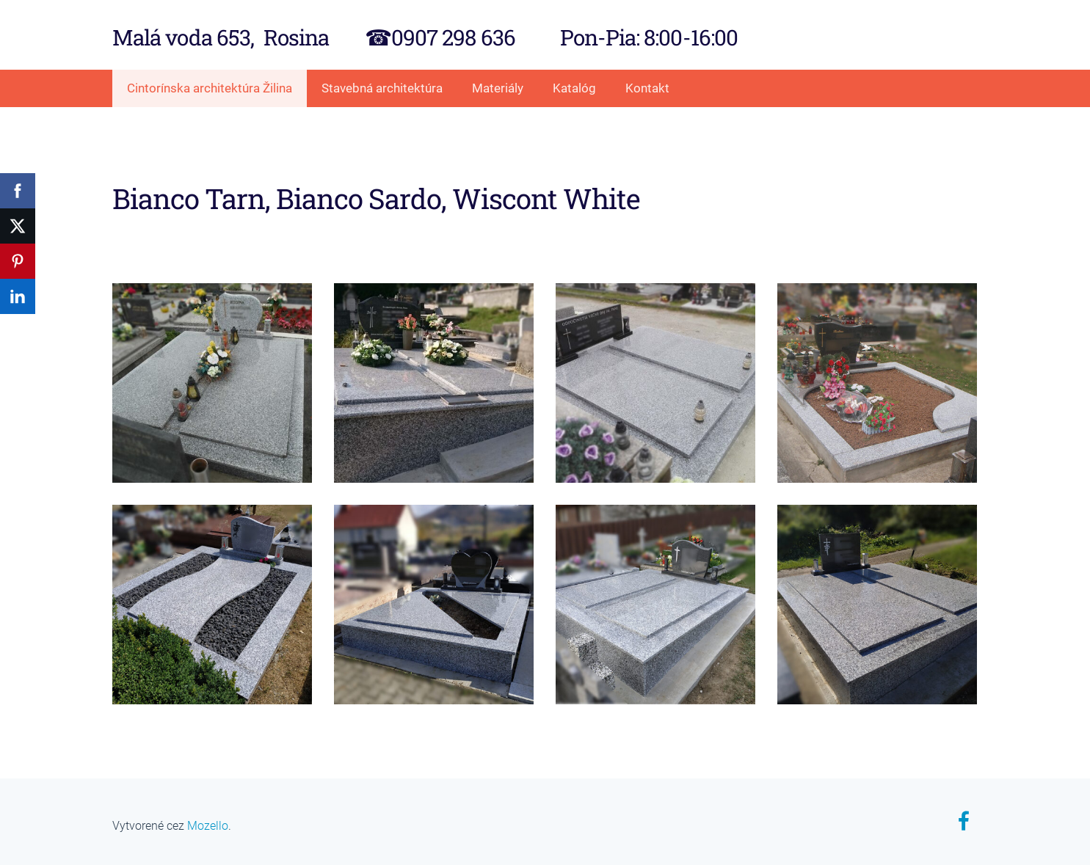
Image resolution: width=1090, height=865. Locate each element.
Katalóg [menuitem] (574, 88)
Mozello (207, 826)
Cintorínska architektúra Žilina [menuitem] (209, 88)
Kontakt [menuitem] (647, 88)
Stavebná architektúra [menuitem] (382, 88)
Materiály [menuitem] (497, 88)
